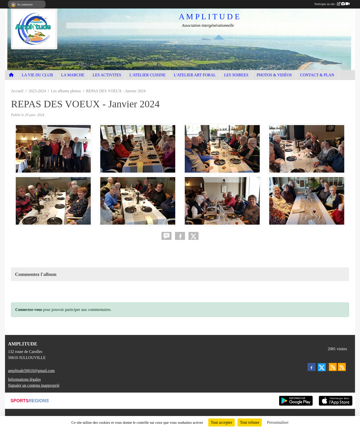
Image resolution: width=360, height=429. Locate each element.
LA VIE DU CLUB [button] (37, 75)
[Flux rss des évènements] (342, 367)
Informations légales (24, 379)
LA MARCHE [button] (72, 75)
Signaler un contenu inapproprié (34, 385)
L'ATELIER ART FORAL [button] (195, 75)
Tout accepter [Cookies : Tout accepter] (221, 422)
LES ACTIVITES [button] (107, 75)
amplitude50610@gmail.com (31, 370)
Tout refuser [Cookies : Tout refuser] (250, 422)
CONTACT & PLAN (317, 75)
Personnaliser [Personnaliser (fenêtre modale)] (277, 422)
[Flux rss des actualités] (333, 367)
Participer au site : (332, 4)
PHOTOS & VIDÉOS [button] (274, 75)
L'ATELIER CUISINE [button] (148, 75)
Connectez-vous (28, 309)
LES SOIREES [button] (236, 75)
